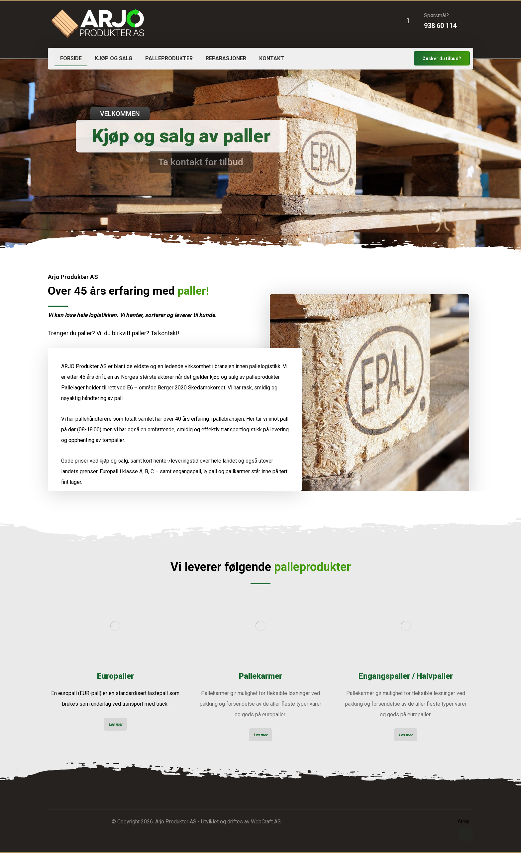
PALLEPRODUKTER (169, 58)
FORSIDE (71, 58)
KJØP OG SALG (113, 58)
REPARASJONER (226, 58)
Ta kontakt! (165, 333)
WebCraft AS (266, 821)
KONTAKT (271, 58)
